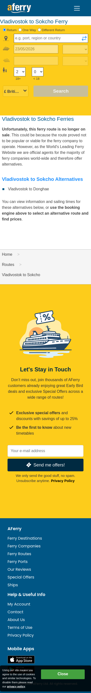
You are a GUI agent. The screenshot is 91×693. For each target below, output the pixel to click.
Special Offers (21, 577)
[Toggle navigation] (76, 8)
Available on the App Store (21, 660)
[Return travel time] (75, 61)
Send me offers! (45, 464)
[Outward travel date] (36, 49)
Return (12, 30)
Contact (15, 612)
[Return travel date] (36, 60)
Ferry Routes (19, 554)
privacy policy (16, 686)
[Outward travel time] (75, 49)
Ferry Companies (24, 546)
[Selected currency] (15, 91)
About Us (16, 620)
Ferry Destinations (25, 538)
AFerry (15, 529)
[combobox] (51, 38)
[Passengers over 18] (19, 71)
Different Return (53, 30)
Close (63, 674)
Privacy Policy (63, 481)
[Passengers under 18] (37, 71)
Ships (13, 585)
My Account (19, 604)
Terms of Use (20, 627)
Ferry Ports (18, 561)
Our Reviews (19, 569)
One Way (29, 30)
